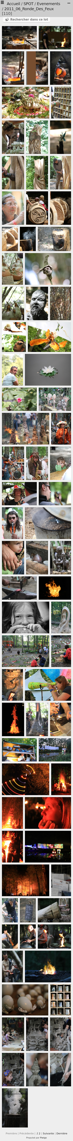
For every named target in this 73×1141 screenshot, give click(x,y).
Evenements (48, 3)
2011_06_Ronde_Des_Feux (29, 8)
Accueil (13, 3)
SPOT (28, 3)
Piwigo (43, 1137)
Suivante (48, 1133)
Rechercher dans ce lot (29, 19)
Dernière (61, 1133)
